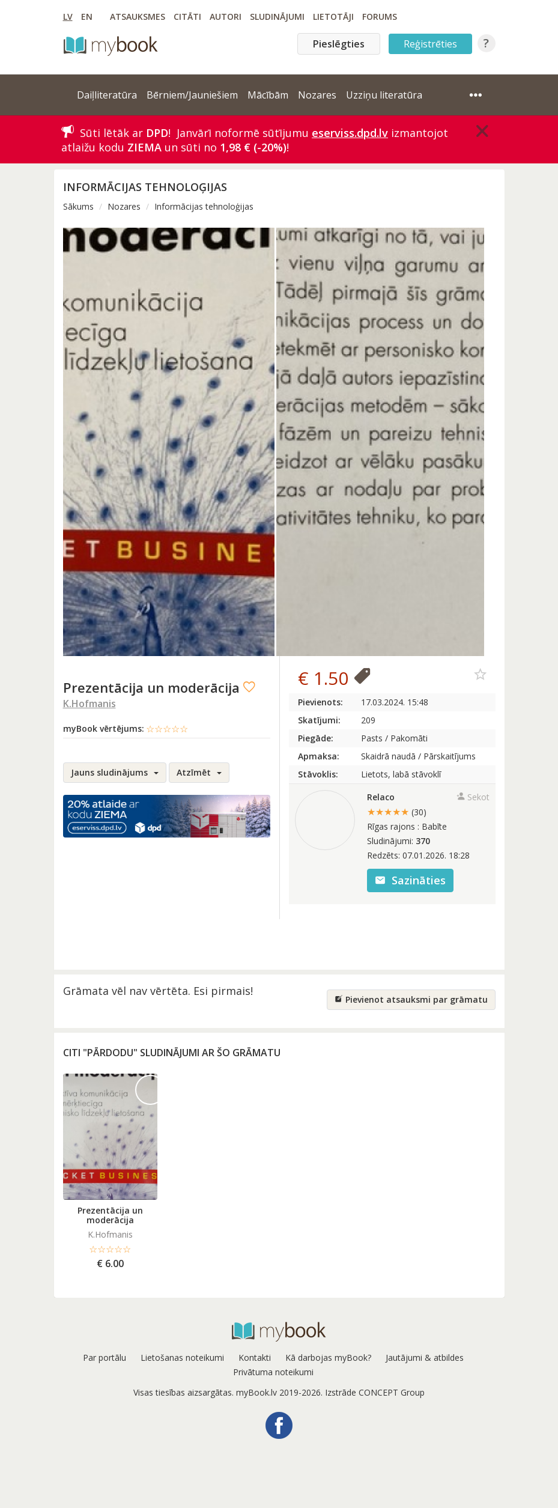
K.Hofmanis (89, 703)
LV (68, 16)
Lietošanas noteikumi (182, 1357)
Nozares (124, 206)
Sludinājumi (277, 16)
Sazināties (410, 880)
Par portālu (104, 1357)
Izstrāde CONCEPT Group (375, 1392)
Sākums (78, 206)
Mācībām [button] (267, 95)
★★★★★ (396, 811)
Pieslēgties (339, 43)
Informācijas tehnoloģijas (203, 206)
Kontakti (254, 1357)
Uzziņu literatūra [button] (384, 95)
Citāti (187, 16)
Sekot (473, 797)
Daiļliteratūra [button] (107, 95)
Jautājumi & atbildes (425, 1357)
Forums (379, 16)
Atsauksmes (137, 16)
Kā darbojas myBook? (328, 1357)
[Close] (482, 131)
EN (86, 16)
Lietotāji (333, 16)
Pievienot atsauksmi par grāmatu (411, 999)
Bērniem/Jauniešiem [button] (192, 95)
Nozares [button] (317, 95)
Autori (225, 16)
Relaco (381, 797)
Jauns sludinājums (115, 772)
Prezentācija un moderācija (110, 1215)
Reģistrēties (430, 43)
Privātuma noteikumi (273, 1372)
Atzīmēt (199, 772)
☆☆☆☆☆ (167, 728)
